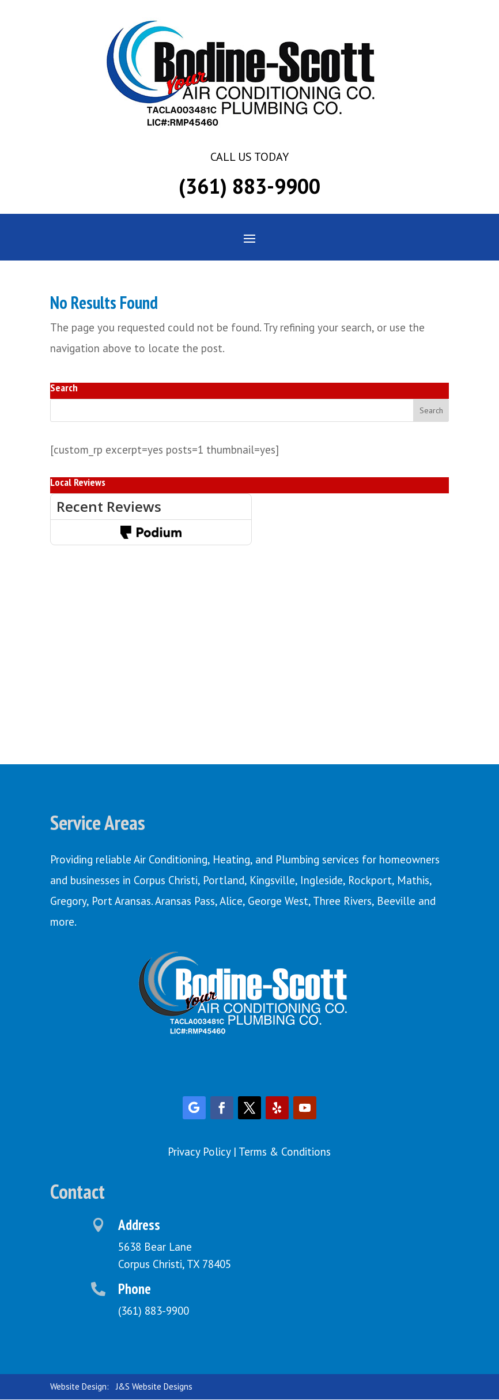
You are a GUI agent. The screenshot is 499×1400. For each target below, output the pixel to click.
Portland (223, 880)
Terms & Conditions (285, 1152)
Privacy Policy (199, 1152)
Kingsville (272, 880)
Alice (231, 901)
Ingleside (321, 880)
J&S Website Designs (154, 1386)
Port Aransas (121, 901)
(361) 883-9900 (249, 185)
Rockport (370, 880)
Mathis (413, 880)
